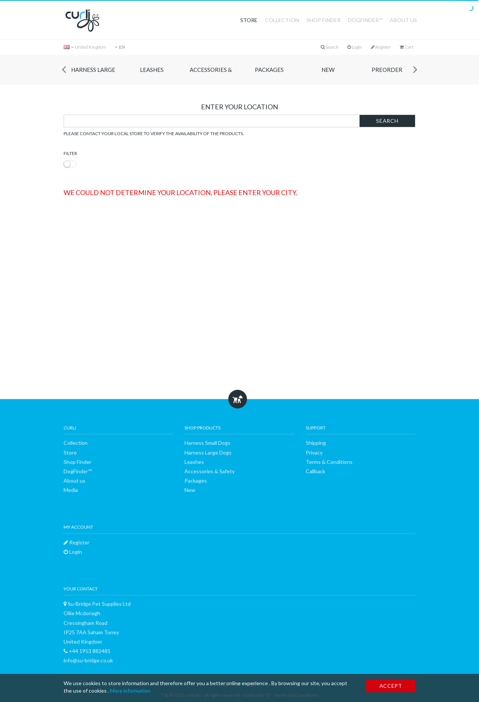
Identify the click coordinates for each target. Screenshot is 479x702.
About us (403, 20)
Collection (282, 20)
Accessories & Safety (211, 75)
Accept (390, 686)
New (328, 69)
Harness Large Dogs (93, 75)
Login (354, 47)
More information (130, 690)
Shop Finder (323, 20)
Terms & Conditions (329, 462)
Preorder (387, 69)
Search (387, 121)
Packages (269, 69)
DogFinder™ (365, 20)
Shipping (316, 443)
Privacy (314, 452)
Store (248, 20)
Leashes (152, 69)
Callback (315, 471)
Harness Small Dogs (207, 443)
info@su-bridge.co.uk (88, 660)
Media (71, 490)
